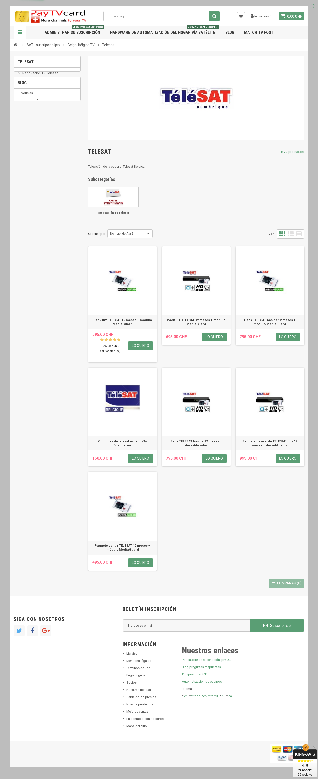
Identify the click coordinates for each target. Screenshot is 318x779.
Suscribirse (277, 625)
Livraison (132, 653)
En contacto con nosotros (145, 719)
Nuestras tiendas (138, 690)
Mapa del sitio (136, 726)
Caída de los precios (141, 697)
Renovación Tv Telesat (40, 76)
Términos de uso (138, 668)
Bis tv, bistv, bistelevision (38, 132)
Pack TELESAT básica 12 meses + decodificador (196, 443)
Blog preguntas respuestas (201, 667)
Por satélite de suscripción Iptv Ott (206, 660)
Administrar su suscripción (74, 30)
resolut (26, 147)
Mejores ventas (137, 711)
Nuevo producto (32, 116)
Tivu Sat (26, 139)
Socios (131, 682)
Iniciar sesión (262, 16)
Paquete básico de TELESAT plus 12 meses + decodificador (269, 443)
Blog (229, 32)
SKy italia (27, 124)
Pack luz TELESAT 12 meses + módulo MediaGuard (122, 322)
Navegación (20, 32)
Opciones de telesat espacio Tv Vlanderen (122, 443)
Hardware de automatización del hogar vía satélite (164, 30)
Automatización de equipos (202, 681)
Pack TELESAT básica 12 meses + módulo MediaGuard (270, 322)
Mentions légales (138, 661)
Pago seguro (135, 675)
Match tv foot (258, 32)
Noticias (27, 109)
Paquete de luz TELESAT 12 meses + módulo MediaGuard (122, 547)
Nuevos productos (139, 704)
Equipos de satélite (195, 674)
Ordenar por (96, 234)
